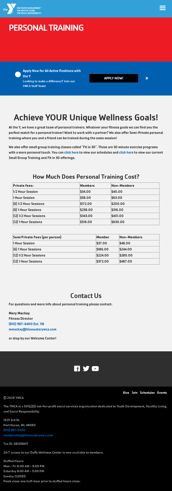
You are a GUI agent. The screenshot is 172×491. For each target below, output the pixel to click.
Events (162, 393)
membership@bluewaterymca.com (28, 435)
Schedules (147, 393)
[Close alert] (146, 78)
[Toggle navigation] (163, 8)
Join (135, 393)
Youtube (95, 369)
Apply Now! (113, 78)
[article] (86, 78)
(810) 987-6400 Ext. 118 (26, 324)
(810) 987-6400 (14, 430)
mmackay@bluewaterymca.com (32, 329)
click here (71, 152)
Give (126, 393)
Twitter (86, 369)
